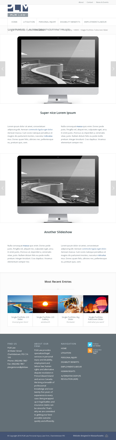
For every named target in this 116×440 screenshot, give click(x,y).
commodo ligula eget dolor (41, 129)
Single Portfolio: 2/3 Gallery (45, 318)
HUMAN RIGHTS (68, 371)
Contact (90, 2)
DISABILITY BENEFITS (70, 362)
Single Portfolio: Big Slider (70, 318)
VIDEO (76, 30)
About (81, 2)
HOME (64, 348)
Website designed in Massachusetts (88, 435)
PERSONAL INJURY (69, 357)
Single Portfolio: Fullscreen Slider (95, 318)
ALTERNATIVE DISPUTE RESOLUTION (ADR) (71, 377)
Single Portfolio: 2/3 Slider (20, 318)
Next (113, 68)
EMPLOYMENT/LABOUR (71, 366)
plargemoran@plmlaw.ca (19, 367)
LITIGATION (66, 352)
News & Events (102, 2)
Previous (2, 68)
